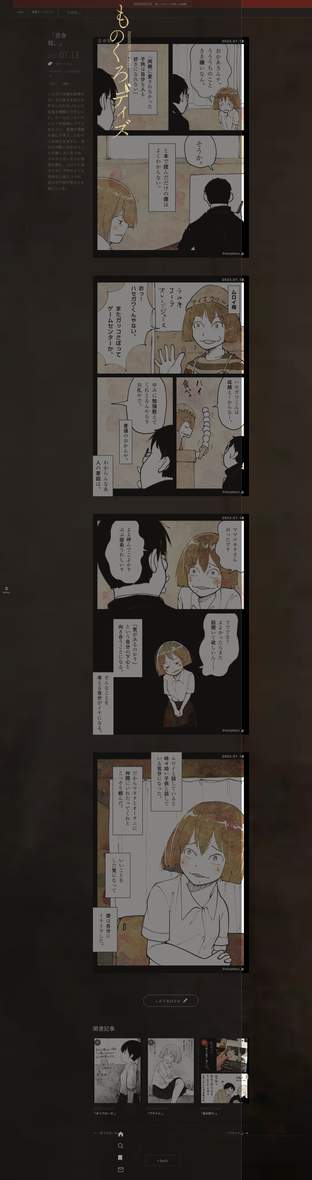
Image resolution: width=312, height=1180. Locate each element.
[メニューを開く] (6, 590)
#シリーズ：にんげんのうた (64, 78)
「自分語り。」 (211, 1113)
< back (162, 1162)
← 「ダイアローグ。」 (110, 1134)
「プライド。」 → (234, 1134)
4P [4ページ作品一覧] (205, 1043)
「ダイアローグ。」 (107, 1113)
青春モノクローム (51, 12)
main (22, 12)
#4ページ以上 (66, 67)
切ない (54, 90)
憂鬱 (68, 90)
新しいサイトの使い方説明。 (172, 4)
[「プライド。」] (171, 1070)
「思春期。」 (59, 41)
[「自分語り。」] (224, 1070)
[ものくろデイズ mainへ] (6, 37)
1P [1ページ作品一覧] (98, 1043)
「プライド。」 (157, 1113)
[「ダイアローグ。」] (117, 1070)
